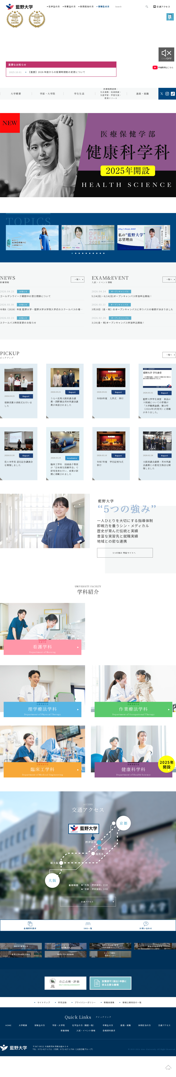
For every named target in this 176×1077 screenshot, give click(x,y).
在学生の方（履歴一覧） (83, 1051)
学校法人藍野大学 (21, 963)
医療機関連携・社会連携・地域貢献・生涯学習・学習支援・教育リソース (111, 94)
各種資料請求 (30, 939)
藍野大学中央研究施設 (20, 977)
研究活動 (62, 1029)
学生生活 (79, 93)
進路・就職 (142, 93)
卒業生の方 (70, 6)
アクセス (163, 6)
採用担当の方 (87, 6)
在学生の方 (54, 6)
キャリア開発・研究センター (110, 977)
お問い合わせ (146, 939)
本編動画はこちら (162, 67)
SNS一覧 (88, 939)
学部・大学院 (47, 93)
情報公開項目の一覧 (132, 1029)
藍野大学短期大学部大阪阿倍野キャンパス (110, 963)
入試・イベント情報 (85, 1057)
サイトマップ (43, 1029)
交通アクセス (87, 902)
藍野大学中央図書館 (65, 977)
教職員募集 (109, 1029)
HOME (8, 1051)
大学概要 (16, 93)
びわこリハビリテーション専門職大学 (65, 963)
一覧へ (166, 354)
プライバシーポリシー (85, 1029)
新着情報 (65, 1057)
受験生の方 (104, 6)
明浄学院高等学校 (155, 963)
